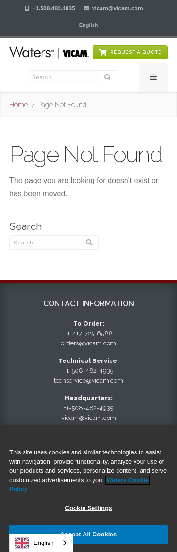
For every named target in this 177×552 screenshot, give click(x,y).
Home (18, 105)
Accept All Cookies (88, 534)
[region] (88, 488)
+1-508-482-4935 (88, 370)
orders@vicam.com (88, 343)
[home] (49, 52)
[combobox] (41, 543)
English (34, 543)
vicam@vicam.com (117, 8)
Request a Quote (135, 52)
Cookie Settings (88, 507)
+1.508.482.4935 (53, 8)
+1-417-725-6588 (89, 333)
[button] (88, 25)
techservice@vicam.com (88, 380)
